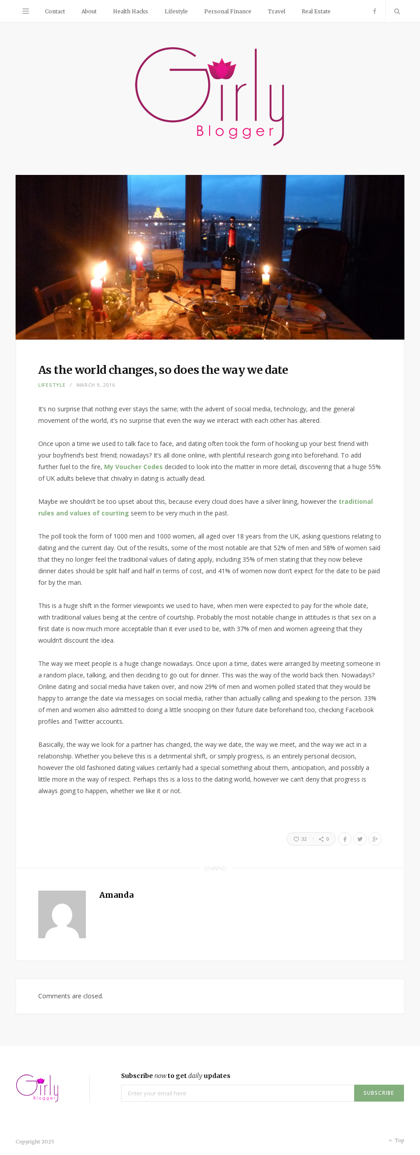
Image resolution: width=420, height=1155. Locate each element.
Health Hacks (130, 11)
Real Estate (316, 11)
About (89, 11)
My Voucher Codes (133, 466)
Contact (55, 11)
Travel (276, 11)
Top (395, 1140)
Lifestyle (176, 11)
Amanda (116, 895)
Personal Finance (227, 11)
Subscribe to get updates (175, 1076)
